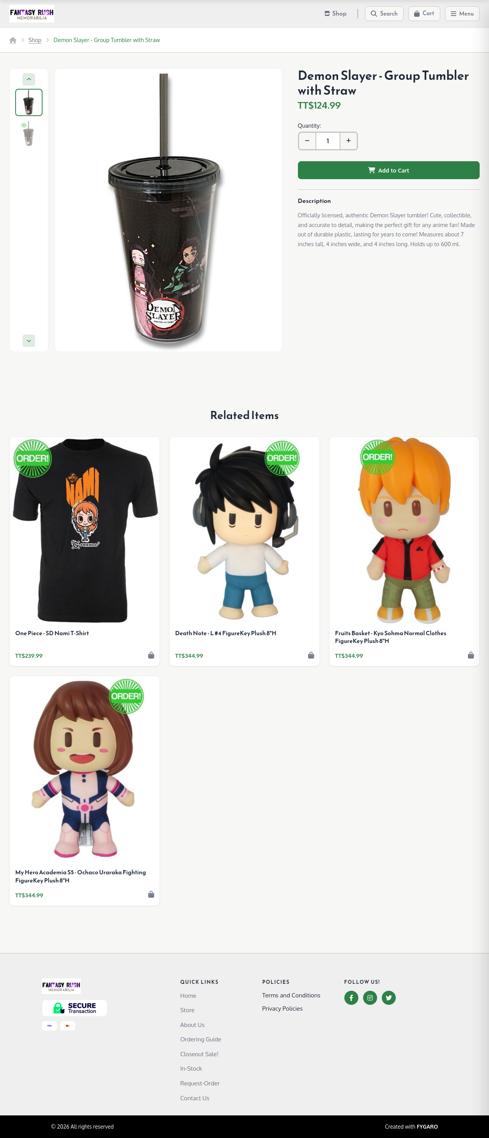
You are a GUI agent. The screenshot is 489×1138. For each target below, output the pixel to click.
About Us (192, 1025)
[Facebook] (351, 998)
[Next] (29, 341)
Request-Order (200, 1083)
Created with (411, 1126)
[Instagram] (370, 998)
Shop (34, 39)
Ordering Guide (200, 1039)
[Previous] (29, 79)
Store (187, 1010)
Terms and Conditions (291, 995)
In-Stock (191, 1068)
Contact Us (194, 1098)
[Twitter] (389, 998)
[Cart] (424, 13)
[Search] (384, 13)
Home (188, 995)
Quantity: (309, 125)
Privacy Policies (282, 1008)
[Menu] (462, 13)
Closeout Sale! (199, 1054)
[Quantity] (328, 141)
